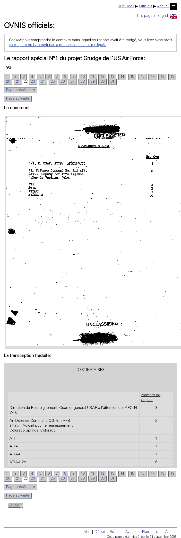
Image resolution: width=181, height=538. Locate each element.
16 (142, 77)
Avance (131, 532)
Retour (115, 532)
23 (33, 82)
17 (152, 77)
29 (93, 82)
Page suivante (17, 99)
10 (83, 77)
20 (8, 82)
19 (172, 77)
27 (73, 82)
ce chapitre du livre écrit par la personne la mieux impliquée (57, 45)
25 (53, 82)
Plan (145, 532)
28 (83, 82)
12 (102, 77)
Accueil (163, 6)
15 (132, 77)
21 (18, 82)
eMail (85, 532)
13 (112, 77)
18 (162, 77)
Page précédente (20, 90)
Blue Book (126, 6)
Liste (158, 532)
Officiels (145, 6)
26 (63, 82)
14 (122, 77)
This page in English (156, 16)
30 (102, 82)
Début (100, 532)
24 (43, 82)
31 (112, 82)
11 (92, 77)
